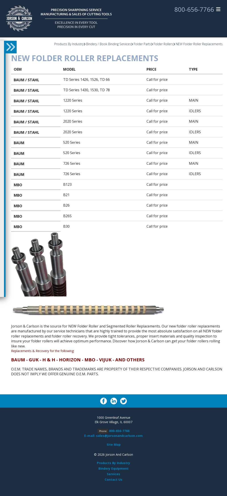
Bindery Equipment (113, 468)
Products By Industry (69, 44)
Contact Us (113, 479)
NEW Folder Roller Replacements (199, 44)
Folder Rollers (163, 44)
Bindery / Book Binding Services (108, 44)
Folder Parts (142, 44)
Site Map (114, 444)
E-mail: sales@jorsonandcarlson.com (113, 436)
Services (113, 474)
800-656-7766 (194, 9)
